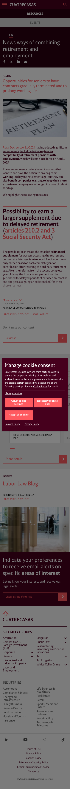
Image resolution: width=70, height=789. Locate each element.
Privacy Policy (31, 424)
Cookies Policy (12, 424)
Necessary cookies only (47, 403)
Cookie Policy (40, 386)
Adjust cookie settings (18, 403)
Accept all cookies (19, 414)
